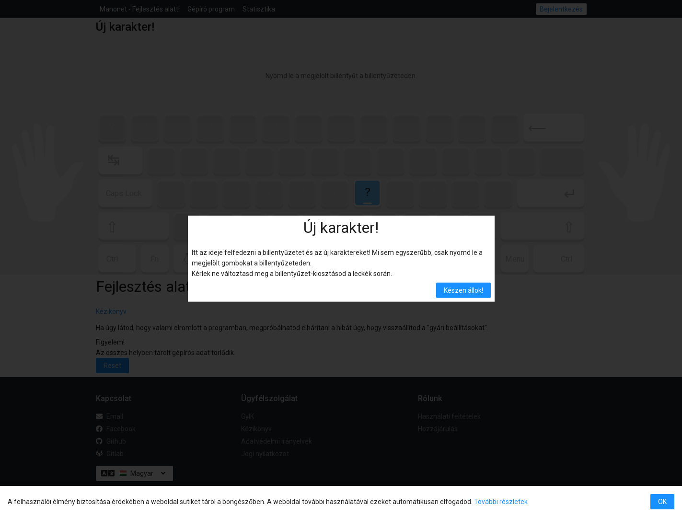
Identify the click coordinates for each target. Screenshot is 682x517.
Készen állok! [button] (463, 290)
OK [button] (662, 502)
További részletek (501, 502)
